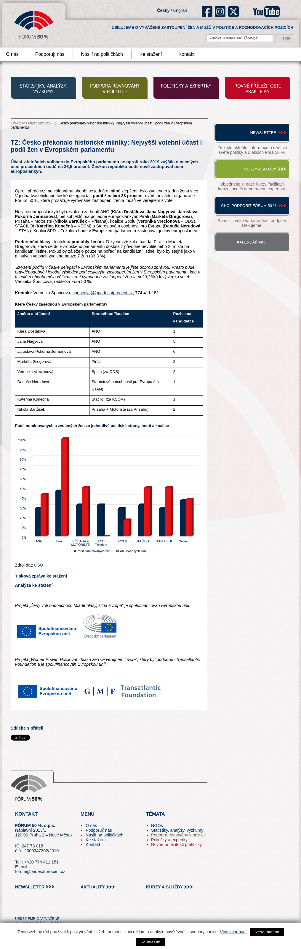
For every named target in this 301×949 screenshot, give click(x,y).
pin (29, 908)
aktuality (93, 887)
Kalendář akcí (252, 242)
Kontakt (186, 54)
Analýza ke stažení (33, 585)
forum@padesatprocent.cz (40, 871)
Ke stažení (151, 54)
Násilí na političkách (102, 54)
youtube (266, 11)
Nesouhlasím (267, 932)
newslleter (29, 887)
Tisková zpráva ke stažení (41, 576)
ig (220, 11)
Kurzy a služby (260, 169)
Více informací (233, 931)
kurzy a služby (164, 887)
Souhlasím (150, 942)
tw (19, 908)
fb (207, 11)
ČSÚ (38, 565)
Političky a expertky (169, 839)
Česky (163, 10)
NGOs (157, 825)
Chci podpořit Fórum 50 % (248, 205)
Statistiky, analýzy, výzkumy (177, 830)
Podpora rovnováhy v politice (178, 835)
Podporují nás (50, 54)
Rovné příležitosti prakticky (176, 844)
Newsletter (263, 132)
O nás (91, 825)
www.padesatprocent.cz (30, 123)
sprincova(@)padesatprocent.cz (103, 292)
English (180, 10)
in (48, 908)
